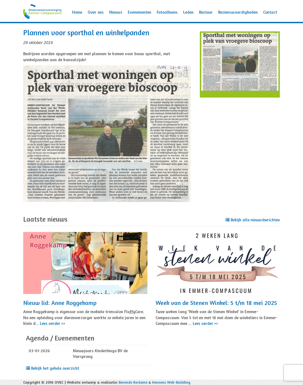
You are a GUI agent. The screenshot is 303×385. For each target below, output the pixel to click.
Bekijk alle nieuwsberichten (252, 219)
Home (77, 12)
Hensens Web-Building (171, 382)
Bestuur (206, 12)
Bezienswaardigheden (238, 12)
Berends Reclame (133, 382)
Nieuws (115, 12)
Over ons (96, 12)
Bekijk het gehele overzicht (52, 368)
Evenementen (139, 12)
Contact (270, 12)
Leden (188, 12)
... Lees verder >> (50, 323)
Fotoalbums (167, 12)
